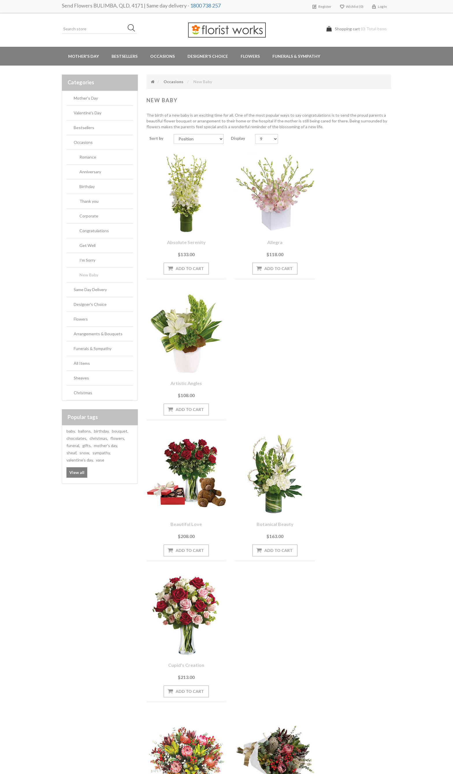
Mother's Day (83, 56)
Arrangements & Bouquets (98, 333)
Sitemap (156, 717)
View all (76, 472)
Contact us (159, 729)
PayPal (154, 694)
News (153, 659)
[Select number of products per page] (266, 139)
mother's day (106, 445)
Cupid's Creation (353, 375)
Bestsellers (125, 56)
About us (157, 706)
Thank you (89, 201)
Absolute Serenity (184, 238)
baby (71, 431)
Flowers (81, 319)
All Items (82, 363)
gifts (87, 445)
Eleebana (269, 512)
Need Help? (159, 682)
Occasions (83, 142)
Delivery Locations (81, 694)
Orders (70, 659)
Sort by (156, 138)
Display (238, 138)
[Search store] (99, 29)
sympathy (101, 452)
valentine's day (80, 459)
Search (324, 660)
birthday (101, 431)
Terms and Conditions (253, 659)
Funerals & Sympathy (296, 56)
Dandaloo (184, 512)
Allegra (268, 238)
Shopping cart (77, 671)
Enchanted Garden (353, 512)
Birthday (87, 186)
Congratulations (94, 230)
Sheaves (81, 377)
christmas (99, 438)
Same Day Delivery (90, 289)
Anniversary (90, 171)
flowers (117, 438)
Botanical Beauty (268, 375)
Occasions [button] (162, 56)
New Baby (88, 274)
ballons (85, 431)
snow (84, 452)
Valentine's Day (87, 112)
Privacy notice (246, 671)
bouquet (120, 431)
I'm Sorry (87, 260)
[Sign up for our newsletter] (144, 616)
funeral (73, 445)
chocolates (76, 438)
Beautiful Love (184, 375)
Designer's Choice (207, 56)
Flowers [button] (250, 56)
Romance (87, 157)
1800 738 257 (205, 5)
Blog (152, 671)
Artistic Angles (353, 238)
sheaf (71, 452)
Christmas (83, 392)
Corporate (88, 215)
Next (289, 575)
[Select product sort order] (199, 139)
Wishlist (71, 682)
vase (100, 459)
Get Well (87, 245)
